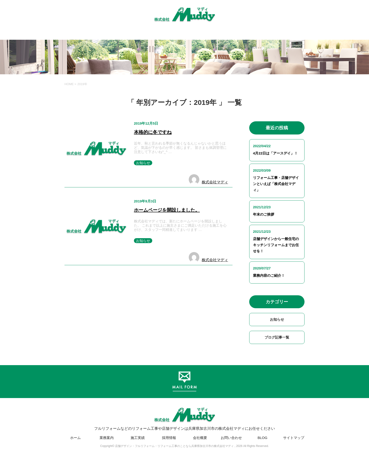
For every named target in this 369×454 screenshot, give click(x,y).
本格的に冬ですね (153, 132)
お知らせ (143, 163)
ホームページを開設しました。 (167, 210)
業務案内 (107, 438)
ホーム (75, 438)
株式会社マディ (215, 182)
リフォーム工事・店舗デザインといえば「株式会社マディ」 (276, 184)
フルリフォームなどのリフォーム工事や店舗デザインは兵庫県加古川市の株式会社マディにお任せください (184, 417)
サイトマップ (293, 438)
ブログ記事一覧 (277, 337)
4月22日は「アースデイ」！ (275, 153)
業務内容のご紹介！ (269, 275)
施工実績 (138, 438)
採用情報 (169, 438)
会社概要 (200, 438)
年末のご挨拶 (263, 214)
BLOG (262, 438)
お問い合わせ (231, 438)
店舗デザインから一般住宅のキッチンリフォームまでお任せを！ (276, 245)
